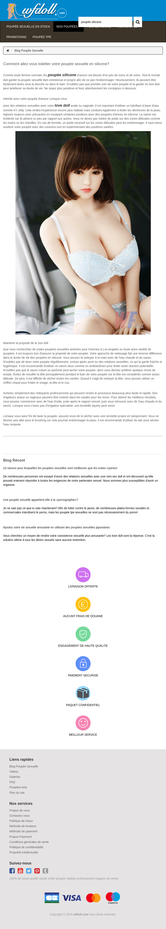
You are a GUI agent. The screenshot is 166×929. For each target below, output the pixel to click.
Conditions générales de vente (29, 842)
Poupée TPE (42, 37)
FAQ (12, 782)
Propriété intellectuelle (23, 852)
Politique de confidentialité (26, 847)
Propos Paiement (20, 836)
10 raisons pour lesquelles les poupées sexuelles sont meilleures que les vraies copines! (60, 468)
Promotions (16, 37)
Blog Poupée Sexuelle (29, 50)
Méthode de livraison (22, 826)
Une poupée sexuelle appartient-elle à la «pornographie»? (40, 499)
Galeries (14, 776)
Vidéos (13, 771)
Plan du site (17, 792)
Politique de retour (21, 821)
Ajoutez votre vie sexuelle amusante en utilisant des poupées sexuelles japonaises (56, 527)
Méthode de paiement (23, 831)
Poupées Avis (18, 787)
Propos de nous (19, 810)
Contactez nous (19, 815)
